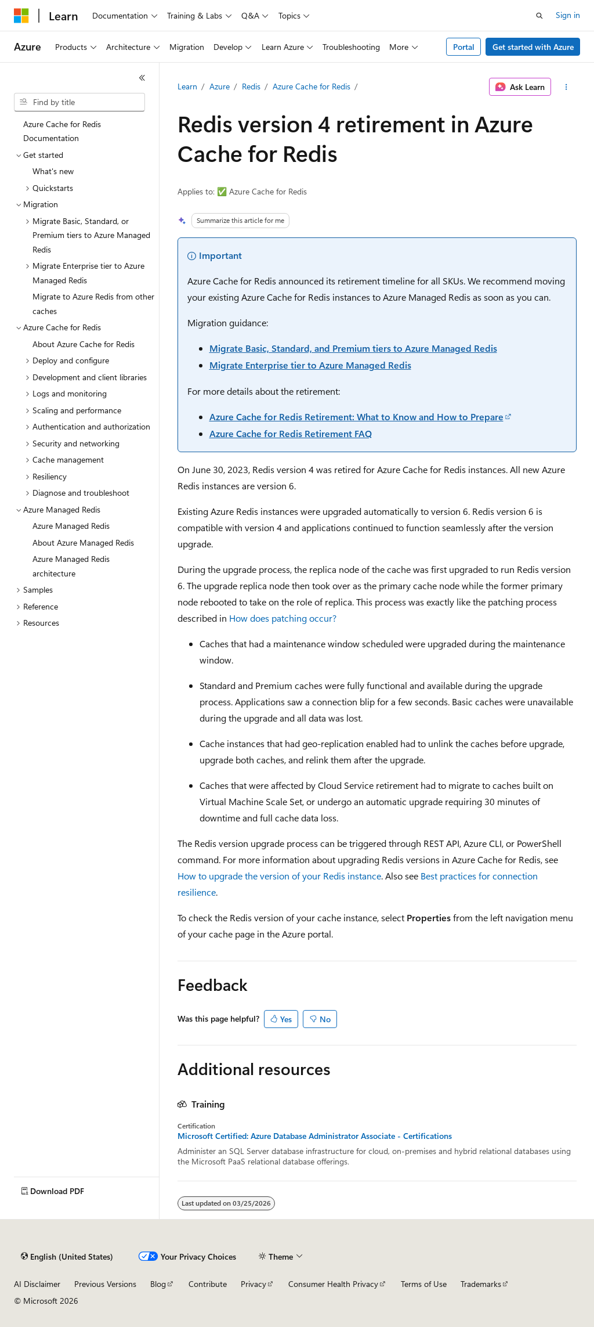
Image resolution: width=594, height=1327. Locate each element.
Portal (464, 46)
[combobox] (79, 102)
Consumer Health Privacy (333, 1283)
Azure (219, 86)
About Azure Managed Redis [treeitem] (83, 542)
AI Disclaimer (37, 1283)
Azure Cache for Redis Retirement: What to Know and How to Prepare (356, 416)
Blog (158, 1283)
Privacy (253, 1283)
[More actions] (566, 87)
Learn (187, 86)
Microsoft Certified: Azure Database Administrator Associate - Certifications (315, 1136)
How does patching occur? (282, 618)
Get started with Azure (533, 46)
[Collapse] (142, 77)
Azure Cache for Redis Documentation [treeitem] (62, 131)
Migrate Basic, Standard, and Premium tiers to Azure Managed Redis (353, 348)
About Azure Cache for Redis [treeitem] (83, 343)
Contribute (208, 1283)
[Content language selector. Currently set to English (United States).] (67, 1256)
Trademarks (481, 1283)
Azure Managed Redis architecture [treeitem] (71, 566)
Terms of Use (424, 1283)
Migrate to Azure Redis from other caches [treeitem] (93, 303)
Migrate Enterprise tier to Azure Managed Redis (310, 365)
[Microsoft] (21, 15)
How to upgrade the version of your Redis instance (279, 876)
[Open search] (539, 15)
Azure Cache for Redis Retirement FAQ (290, 433)
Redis (251, 86)
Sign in (568, 14)
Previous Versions (105, 1283)
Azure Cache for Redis (311, 86)
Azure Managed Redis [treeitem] (71, 525)
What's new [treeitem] (53, 170)
